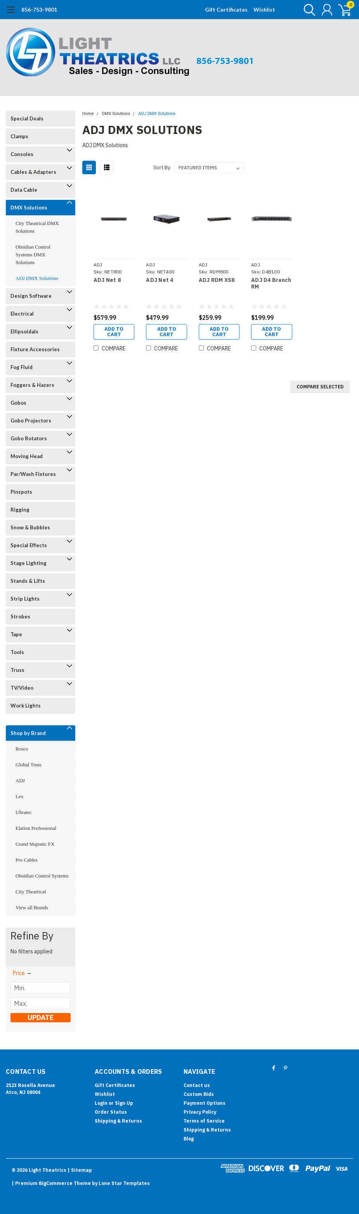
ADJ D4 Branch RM (271, 283)
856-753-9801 (39, 9)
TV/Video (21, 688)
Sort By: (162, 167)
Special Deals (26, 118)
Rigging (19, 510)
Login (101, 1103)
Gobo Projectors (30, 420)
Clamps (19, 136)
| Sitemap (80, 1170)
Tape (16, 634)
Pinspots (21, 492)
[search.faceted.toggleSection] (22, 973)
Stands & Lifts (27, 581)
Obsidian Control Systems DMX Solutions (33, 254)
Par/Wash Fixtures (33, 474)
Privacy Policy (200, 1112)
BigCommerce (56, 1183)
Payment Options (204, 1103)
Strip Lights (25, 599)
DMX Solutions (28, 207)
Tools (17, 652)
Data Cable (23, 190)
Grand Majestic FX (35, 844)
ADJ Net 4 (159, 280)
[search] (307, 9)
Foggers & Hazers (32, 385)
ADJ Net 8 (107, 280)
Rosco (22, 749)
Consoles (21, 154)
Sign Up (124, 1103)
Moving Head (26, 456)
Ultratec (24, 812)
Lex (19, 796)
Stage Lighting (28, 563)
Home (88, 113)
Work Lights (25, 705)
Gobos (18, 403)
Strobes (20, 616)
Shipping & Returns (118, 1121)
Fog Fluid (21, 367)
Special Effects (28, 545)
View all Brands (32, 907)
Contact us (197, 1085)
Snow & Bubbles (30, 527)
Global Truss (29, 765)
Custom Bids (199, 1094)
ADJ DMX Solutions (37, 278)
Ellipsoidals (24, 331)
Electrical (22, 314)
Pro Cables (27, 860)
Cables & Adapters (33, 172)
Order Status (111, 1112)
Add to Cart (113, 332)
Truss (17, 670)
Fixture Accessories (35, 349)
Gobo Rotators (28, 438)
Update (41, 1017)
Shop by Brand (28, 733)
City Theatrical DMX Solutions (37, 227)
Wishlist (264, 9)
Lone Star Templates (124, 1183)
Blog (189, 1139)
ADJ (20, 780)
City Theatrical (31, 892)
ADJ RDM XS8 (217, 280)
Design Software (31, 296)
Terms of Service (204, 1121)
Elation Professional (36, 828)
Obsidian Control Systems (42, 876)
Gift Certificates (226, 9)
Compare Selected (320, 387)
